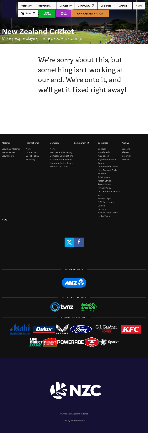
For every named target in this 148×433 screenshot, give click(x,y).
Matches (26, 5)
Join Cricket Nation (90, 13)
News (139, 5)
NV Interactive (78, 420)
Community (86, 5)
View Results (8, 155)
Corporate (107, 5)
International (45, 5)
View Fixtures (8, 152)
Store (28, 13)
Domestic (66, 5)
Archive (124, 5)
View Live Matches (11, 148)
